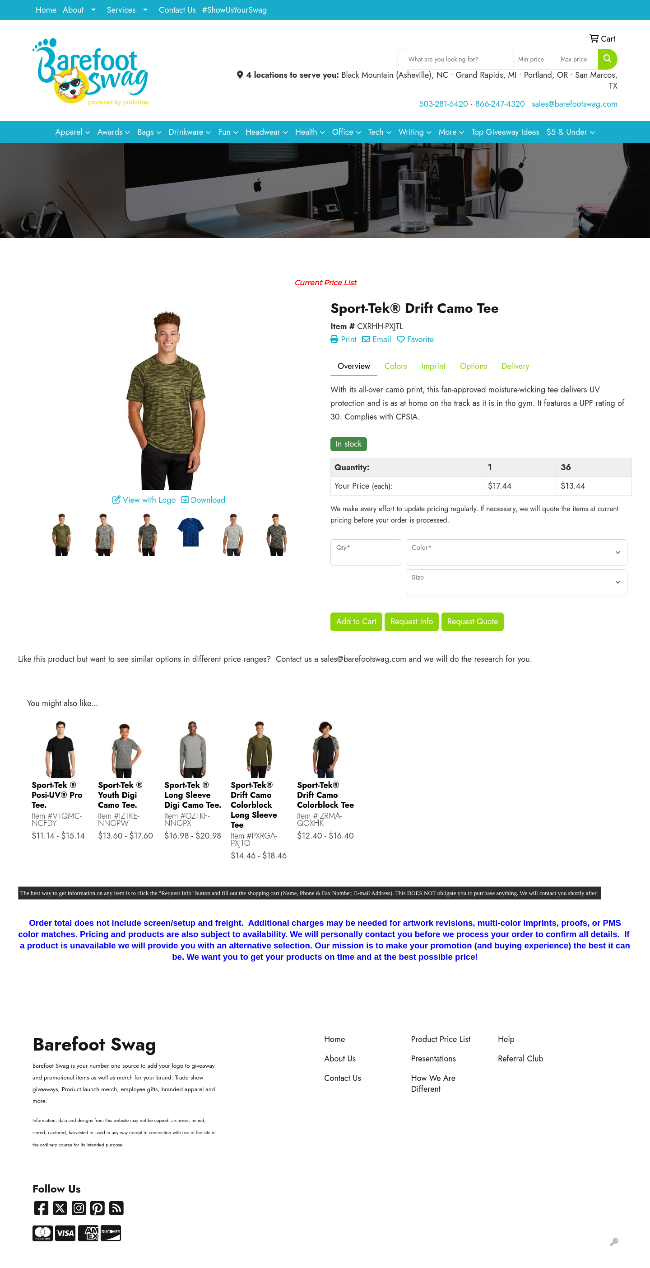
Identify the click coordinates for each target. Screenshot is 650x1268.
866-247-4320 (500, 104)
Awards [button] (110, 132)
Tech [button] (376, 132)
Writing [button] (411, 132)
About (73, 10)
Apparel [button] (68, 132)
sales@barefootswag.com (575, 104)
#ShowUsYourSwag (234, 10)
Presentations (433, 1059)
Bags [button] (145, 132)
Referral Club (520, 1059)
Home (46, 10)
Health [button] (306, 132)
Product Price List (440, 1039)
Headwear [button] (263, 132)
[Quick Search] (455, 59)
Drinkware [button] (186, 132)
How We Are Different (433, 1083)
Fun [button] (224, 132)
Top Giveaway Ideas (505, 132)
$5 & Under (567, 132)
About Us (340, 1059)
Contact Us (177, 10)
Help (506, 1039)
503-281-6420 (443, 104)
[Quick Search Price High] (577, 59)
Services (121, 10)
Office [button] (342, 132)
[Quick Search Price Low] (534, 59)
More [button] (448, 132)
